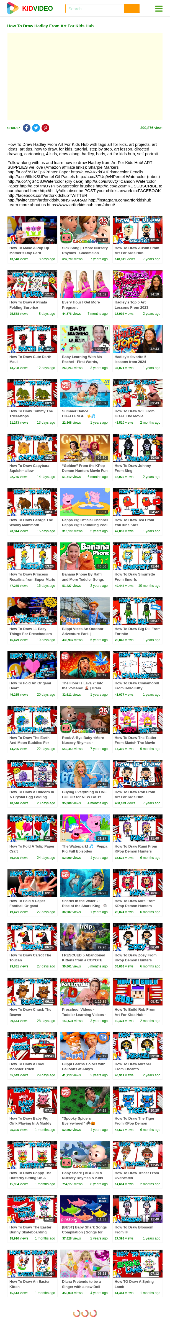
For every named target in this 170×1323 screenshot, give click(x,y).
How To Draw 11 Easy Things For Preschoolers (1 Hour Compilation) (30, 634)
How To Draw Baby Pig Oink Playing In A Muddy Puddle (30, 1123)
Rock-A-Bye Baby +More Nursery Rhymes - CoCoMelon (83, 743)
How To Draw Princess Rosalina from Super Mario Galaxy (32, 579)
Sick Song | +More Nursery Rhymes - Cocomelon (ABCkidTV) (85, 253)
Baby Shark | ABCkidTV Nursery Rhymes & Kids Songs (82, 1178)
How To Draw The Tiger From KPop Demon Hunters (134, 1123)
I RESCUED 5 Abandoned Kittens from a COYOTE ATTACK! (83, 960)
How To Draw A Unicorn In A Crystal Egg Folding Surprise (31, 797)
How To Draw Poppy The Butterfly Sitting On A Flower (30, 1178)
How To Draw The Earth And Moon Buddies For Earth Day (29, 743)
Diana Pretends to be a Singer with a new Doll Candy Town (81, 1286)
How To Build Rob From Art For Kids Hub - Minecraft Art (135, 1014)
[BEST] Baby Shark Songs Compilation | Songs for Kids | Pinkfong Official (84, 1232)
